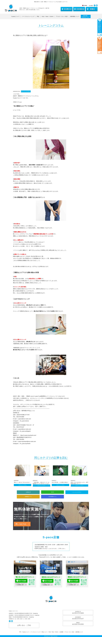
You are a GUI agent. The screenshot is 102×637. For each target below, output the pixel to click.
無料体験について (74, 16)
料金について (44, 632)
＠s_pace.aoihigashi (25, 431)
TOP (20, 632)
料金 (38, 16)
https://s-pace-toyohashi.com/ (28, 435)
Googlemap (35, 613)
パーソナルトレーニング (28, 16)
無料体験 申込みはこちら (85, 16)
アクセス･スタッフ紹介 (62, 16)
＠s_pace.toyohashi (25, 443)
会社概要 (91, 5)
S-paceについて (15, 16)
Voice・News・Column (47, 16)
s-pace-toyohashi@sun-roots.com (27, 441)
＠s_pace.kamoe (24, 421)
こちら (33, 410)
